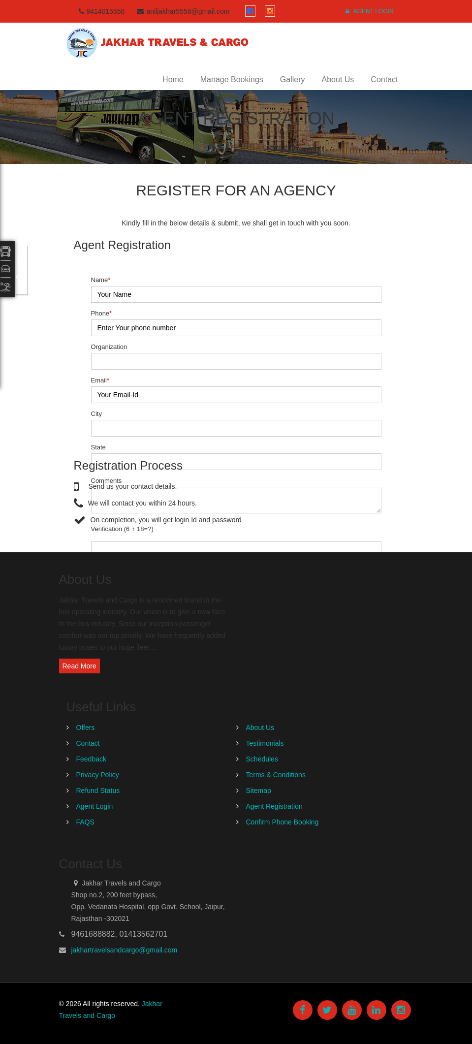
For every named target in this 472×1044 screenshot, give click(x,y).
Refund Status (98, 790)
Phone (101, 313)
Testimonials (265, 743)
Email (100, 380)
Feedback (91, 759)
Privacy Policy (97, 775)
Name (101, 280)
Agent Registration (274, 806)
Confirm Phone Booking (282, 822)
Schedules (262, 759)
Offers (85, 727)
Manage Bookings (231, 79)
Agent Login (369, 11)
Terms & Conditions (276, 775)
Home (173, 79)
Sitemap (258, 790)
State (98, 447)
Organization (109, 346)
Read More (79, 666)
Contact (384, 79)
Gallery (292, 79)
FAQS (85, 822)
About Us (338, 79)
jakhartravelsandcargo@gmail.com (124, 950)
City (96, 413)
